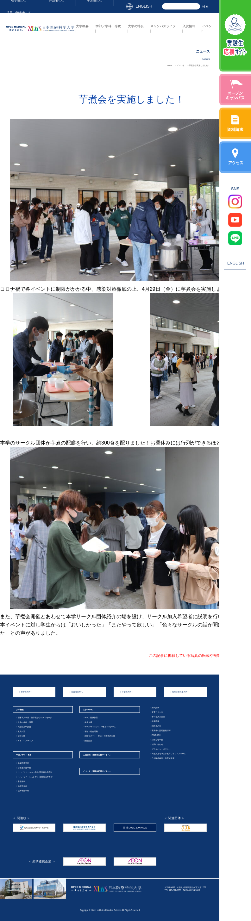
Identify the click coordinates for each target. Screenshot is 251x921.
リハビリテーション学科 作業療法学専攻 (34, 777)
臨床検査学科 (22, 790)
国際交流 (87, 740)
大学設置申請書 (23, 726)
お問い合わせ (156, 744)
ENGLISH (143, 6)
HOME (170, 65)
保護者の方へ (76, 692)
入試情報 (189, 26)
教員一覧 (20, 731)
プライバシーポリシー (160, 749)
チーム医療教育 (90, 717)
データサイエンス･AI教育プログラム (99, 726)
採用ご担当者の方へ (179, 692)
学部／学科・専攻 (108, 26)
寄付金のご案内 (157, 717)
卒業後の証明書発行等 (160, 730)
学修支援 (87, 722)
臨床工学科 (21, 786)
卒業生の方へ (126, 692)
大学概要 (82, 26)
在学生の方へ (25, 692)
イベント (97, 771)
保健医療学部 (22, 763)
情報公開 (20, 736)
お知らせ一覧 (156, 739)
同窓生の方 (155, 726)
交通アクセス (156, 712)
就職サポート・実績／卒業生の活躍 (99, 736)
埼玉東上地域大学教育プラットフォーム (168, 753)
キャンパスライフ (163, 26)
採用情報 (154, 721)
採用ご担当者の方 (19, 13)
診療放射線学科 (23, 768)
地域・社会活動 (90, 731)
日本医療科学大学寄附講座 (162, 758)
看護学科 (20, 781)
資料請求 (154, 707)
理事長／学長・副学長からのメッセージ (34, 717)
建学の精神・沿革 (24, 722)
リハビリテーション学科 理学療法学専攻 (34, 772)
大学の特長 (136, 26)
